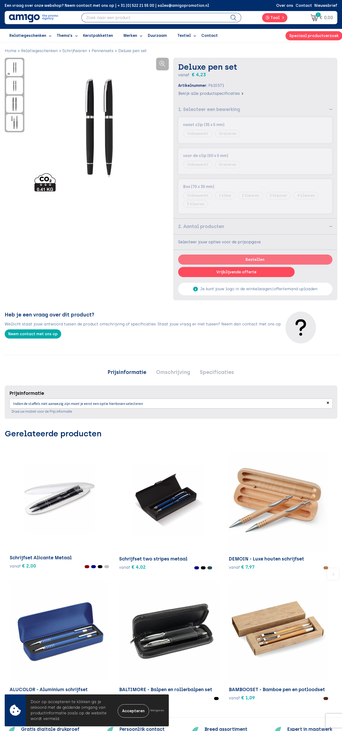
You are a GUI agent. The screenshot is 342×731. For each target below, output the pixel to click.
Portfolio (103, 680)
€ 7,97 (133, 520)
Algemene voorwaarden (282, 644)
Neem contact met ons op (33, 334)
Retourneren (188, 659)
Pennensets (102, 51)
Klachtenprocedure (195, 666)
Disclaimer (270, 666)
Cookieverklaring (276, 652)
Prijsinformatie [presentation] (129, 373)
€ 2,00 (17, 523)
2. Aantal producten (201, 226)
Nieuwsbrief (325, 5)
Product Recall (191, 673)
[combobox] (153, 17)
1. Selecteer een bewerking (209, 109)
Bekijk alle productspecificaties (210, 93)
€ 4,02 (73, 523)
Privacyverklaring (276, 659)
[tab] (129, 373)
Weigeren (157, 710)
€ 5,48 (244, 527)
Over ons (284, 5)
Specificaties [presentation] (214, 373)
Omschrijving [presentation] (173, 373)
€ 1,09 (300, 527)
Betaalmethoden (193, 652)
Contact (304, 5)
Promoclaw (105, 666)
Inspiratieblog (108, 652)
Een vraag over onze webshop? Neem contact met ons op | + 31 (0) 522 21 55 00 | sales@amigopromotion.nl (107, 5)
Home (10, 51)
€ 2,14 (189, 527)
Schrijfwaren (74, 51)
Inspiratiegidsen (110, 659)
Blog (98, 687)
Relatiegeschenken (39, 51)
